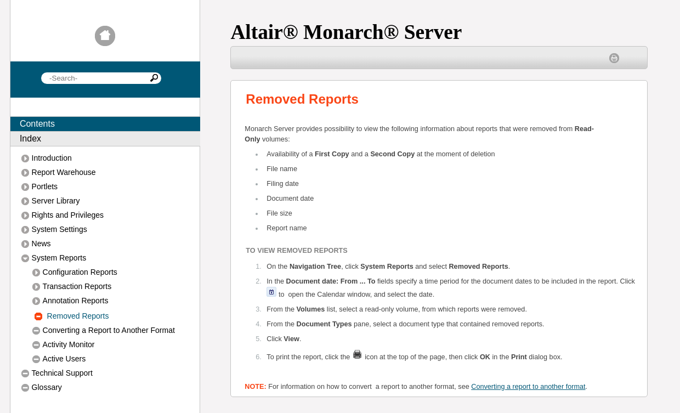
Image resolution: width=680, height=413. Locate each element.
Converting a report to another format (528, 387)
